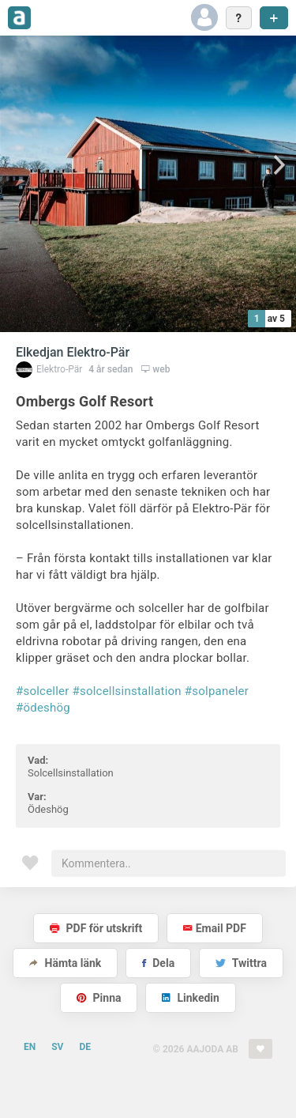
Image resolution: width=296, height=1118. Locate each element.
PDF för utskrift (96, 928)
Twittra (241, 963)
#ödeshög (43, 708)
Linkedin (190, 997)
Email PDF (214, 928)
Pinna (99, 997)
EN (30, 1046)
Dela (158, 963)
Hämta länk (65, 963)
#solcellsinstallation (127, 691)
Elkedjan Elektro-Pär (72, 352)
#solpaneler (217, 691)
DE (85, 1046)
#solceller (42, 691)
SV (57, 1046)
